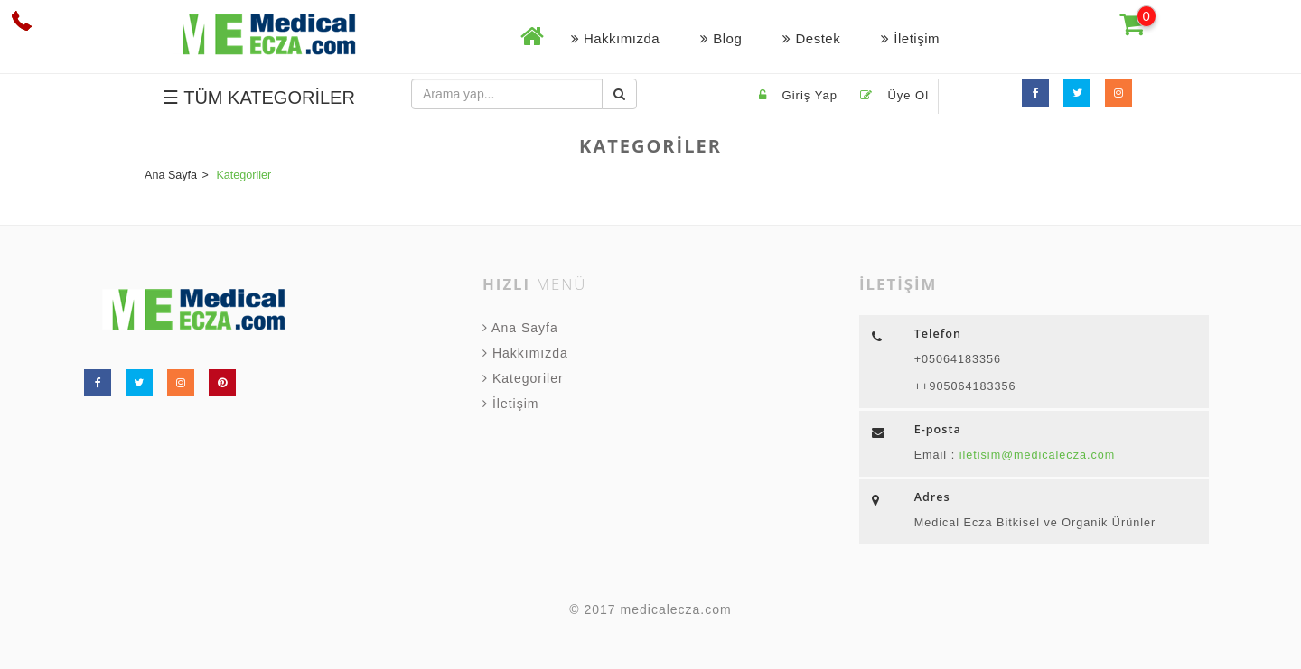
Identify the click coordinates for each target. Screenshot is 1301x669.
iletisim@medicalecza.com (1035, 455)
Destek (811, 38)
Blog (721, 38)
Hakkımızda (615, 38)
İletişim (910, 38)
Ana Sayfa (520, 328)
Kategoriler (523, 378)
